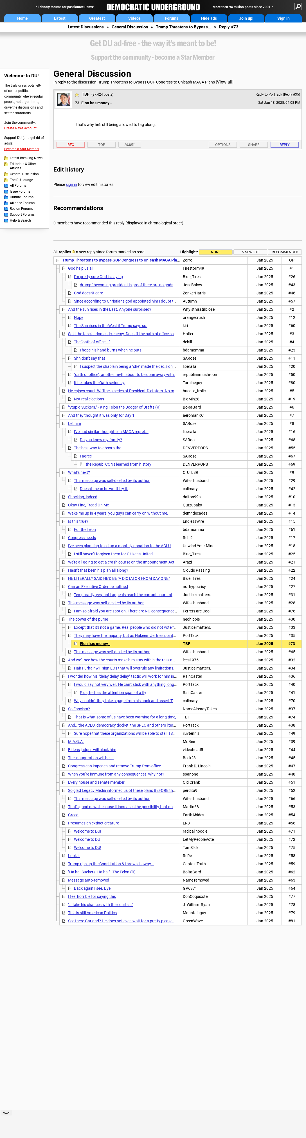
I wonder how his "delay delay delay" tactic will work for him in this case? (130, 676)
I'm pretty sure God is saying (98, 276)
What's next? (79, 472)
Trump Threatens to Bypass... (183, 27)
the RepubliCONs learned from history (118, 464)
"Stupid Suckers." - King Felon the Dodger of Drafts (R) (114, 407)
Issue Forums (20, 191)
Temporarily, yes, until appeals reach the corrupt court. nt (123, 594)
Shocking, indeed (82, 497)
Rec (71, 145)
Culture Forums (21, 197)
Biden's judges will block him (92, 749)
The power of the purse (88, 619)
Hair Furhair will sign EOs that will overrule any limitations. (124, 668)
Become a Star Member (21, 149)
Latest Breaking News (26, 158)
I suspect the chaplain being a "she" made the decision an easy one (137, 366)
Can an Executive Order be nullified (98, 586)
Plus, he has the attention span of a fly (113, 692)
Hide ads (209, 18)
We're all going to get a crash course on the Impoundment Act (121, 562)
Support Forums (22, 215)
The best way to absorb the (97, 448)
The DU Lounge (21, 180)
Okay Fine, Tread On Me (88, 505)
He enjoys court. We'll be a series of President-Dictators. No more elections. (132, 391)
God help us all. (81, 268)
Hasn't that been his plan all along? (98, 570)
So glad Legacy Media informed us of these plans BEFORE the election (128, 790)
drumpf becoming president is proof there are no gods (126, 285)
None (215, 252)
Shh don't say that (89, 358)
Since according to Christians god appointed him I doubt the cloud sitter (136, 301)
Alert (130, 144)
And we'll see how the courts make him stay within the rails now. (123, 660)
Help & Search (20, 220)
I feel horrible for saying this (92, 896)
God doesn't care (88, 293)
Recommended (285, 252)
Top (101, 145)
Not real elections (89, 399)
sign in (71, 184)
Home (22, 18)
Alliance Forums (22, 203)
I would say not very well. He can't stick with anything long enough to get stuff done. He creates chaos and (166, 684)
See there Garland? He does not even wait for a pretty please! (121, 921)
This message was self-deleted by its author (112, 480)
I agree (86, 456)
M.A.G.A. (76, 741)
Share (253, 145)
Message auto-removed (88, 880)
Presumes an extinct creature (93, 823)
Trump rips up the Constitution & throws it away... (111, 864)
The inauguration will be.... (91, 758)
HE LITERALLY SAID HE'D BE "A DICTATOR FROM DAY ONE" (119, 578)
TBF (85, 94)
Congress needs (82, 537)
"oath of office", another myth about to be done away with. (124, 374)
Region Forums (21, 209)
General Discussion (130, 27)
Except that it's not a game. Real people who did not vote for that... (131, 627)
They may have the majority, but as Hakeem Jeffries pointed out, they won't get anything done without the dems (170, 635)
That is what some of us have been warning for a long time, (125, 717)
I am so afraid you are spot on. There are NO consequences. (125, 611)
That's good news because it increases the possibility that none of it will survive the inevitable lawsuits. (156, 807)
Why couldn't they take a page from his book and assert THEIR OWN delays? (139, 700)
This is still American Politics (92, 913)
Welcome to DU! (87, 831)
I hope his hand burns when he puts (110, 350)
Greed (73, 815)
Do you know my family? (101, 440)
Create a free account (20, 128)
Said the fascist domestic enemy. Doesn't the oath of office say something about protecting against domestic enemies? (170, 334)
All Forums (18, 186)
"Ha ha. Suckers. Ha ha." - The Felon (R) (102, 872)
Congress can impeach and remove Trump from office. (115, 766)
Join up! (246, 18)
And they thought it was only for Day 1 (101, 415)
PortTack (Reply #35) (284, 94)
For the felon (85, 529)
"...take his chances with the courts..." (100, 904)
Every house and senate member (96, 782)
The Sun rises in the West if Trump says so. (110, 325)
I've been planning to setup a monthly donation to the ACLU (119, 546)
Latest (60, 18)
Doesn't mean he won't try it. (104, 488)
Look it (74, 855)
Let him (74, 423)
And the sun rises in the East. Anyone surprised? (109, 309)
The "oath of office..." (92, 342)
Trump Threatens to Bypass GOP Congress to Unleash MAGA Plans (156, 82)
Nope (78, 317)
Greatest (97, 18)
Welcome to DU (87, 839)
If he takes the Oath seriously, (99, 382)
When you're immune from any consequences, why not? (116, 774)
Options (223, 145)
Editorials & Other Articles (23, 166)
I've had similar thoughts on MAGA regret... (111, 431)
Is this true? (78, 521)
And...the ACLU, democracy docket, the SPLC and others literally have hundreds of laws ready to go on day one (164, 725)
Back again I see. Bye (92, 888)
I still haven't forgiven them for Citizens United (113, 554)
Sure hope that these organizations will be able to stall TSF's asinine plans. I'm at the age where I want (161, 733)
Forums (171, 18)
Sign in (283, 18)
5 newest (250, 252)
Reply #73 (228, 27)
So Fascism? (79, 709)
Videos (134, 18)
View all (224, 82)
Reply (285, 145)
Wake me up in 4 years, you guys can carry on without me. (118, 513)
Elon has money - (95, 643)
